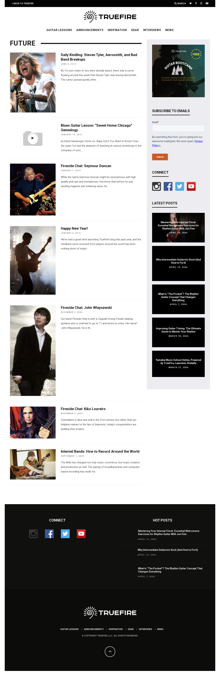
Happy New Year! (74, 228)
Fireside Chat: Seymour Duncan (86, 166)
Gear (135, 30)
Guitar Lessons (59, 30)
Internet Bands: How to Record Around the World (100, 451)
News (169, 30)
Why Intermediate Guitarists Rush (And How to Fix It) (168, 549)
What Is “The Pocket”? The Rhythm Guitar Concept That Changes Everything (178, 297)
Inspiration (117, 30)
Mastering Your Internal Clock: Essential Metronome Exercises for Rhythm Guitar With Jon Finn (178, 225)
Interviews (152, 30)
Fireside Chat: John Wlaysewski (86, 308)
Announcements (90, 30)
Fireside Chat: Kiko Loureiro (83, 409)
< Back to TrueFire (23, 3)
